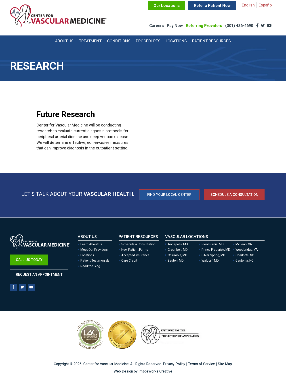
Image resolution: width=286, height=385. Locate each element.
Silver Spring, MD (213, 255)
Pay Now (175, 25)
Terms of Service (201, 364)
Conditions (118, 41)
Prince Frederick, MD (216, 249)
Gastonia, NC (244, 260)
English (248, 5)
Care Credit (129, 260)
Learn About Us (91, 244)
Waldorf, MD (210, 260)
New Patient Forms (134, 249)
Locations (176, 41)
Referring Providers (204, 25)
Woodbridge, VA (247, 249)
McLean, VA (244, 244)
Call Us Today (29, 260)
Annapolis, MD (178, 244)
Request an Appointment (39, 274)
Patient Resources (211, 41)
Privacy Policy (174, 364)
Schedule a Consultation (234, 194)
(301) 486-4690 (239, 25)
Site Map (225, 364)
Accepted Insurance (135, 255)
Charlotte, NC (245, 255)
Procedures (148, 41)
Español (266, 5)
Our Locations (167, 5)
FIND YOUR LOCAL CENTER (169, 194)
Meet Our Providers (94, 249)
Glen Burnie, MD (213, 244)
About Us (64, 41)
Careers (156, 25)
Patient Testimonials (94, 260)
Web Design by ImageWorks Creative (143, 371)
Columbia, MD (177, 255)
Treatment (90, 41)
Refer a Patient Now (212, 5)
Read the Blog (90, 266)
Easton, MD (176, 260)
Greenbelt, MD (178, 249)
